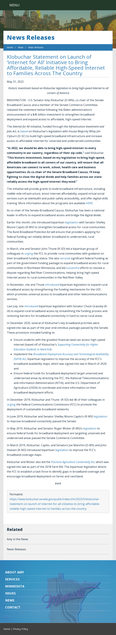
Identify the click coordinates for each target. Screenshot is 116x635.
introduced (52, 285)
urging (28, 253)
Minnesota (14, 586)
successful (72, 268)
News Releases (31, 37)
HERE (89, 203)
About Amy (14, 572)
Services (12, 579)
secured (65, 258)
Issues (10, 593)
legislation (71, 222)
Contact (12, 607)
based (24, 131)
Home (10, 47)
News (20, 47)
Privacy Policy (20, 629)
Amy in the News (17, 539)
